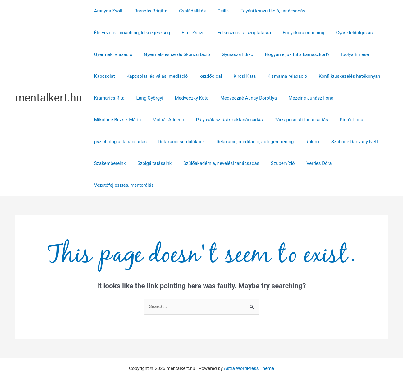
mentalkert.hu (48, 87)
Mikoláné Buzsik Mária (315, 98)
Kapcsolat (330, 54)
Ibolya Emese (297, 54)
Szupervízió (190, 163)
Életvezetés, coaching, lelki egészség (342, 11)
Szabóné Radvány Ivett (226, 141)
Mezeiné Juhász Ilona (260, 98)
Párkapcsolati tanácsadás (196, 120)
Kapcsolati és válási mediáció (123, 76)
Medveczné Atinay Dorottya (200, 98)
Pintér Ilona (244, 120)
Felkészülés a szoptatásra (153, 32)
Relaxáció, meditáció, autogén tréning (131, 141)
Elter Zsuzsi (105, 32)
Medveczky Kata (146, 98)
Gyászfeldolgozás (258, 32)
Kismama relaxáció (247, 76)
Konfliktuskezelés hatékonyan (306, 76)
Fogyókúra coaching (210, 32)
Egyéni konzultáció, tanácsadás (262, 11)
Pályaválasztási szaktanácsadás (126, 120)
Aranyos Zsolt (107, 11)
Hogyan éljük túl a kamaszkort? (241, 54)
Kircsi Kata (206, 76)
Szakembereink (275, 141)
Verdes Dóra (223, 163)
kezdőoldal (174, 76)
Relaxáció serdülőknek (350, 120)
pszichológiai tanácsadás (291, 120)
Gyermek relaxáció (305, 32)
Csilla (215, 11)
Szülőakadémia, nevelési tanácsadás (131, 163)
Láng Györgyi (106, 98)
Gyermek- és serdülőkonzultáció (126, 54)
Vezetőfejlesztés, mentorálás (276, 163)
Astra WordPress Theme (249, 346)
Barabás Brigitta (147, 11)
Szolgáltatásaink (317, 141)
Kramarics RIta (361, 76)
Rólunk (187, 141)
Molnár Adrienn (364, 98)
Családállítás (186, 11)
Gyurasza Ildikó (184, 54)
